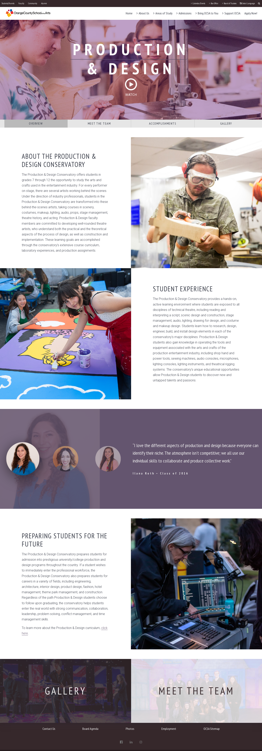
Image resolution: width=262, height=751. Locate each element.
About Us (142, 13)
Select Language (247, 3)
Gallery (226, 123)
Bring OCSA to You (207, 13)
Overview (36, 123)
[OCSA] (28, 13)
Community (32, 3)
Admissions (184, 13)
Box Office (213, 3)
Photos (130, 729)
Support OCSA (231, 13)
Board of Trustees (229, 3)
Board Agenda (90, 729)
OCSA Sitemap (212, 729)
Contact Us (49, 729)
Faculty (21, 3)
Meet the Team (99, 123)
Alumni (44, 3)
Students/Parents (8, 3)
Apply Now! (250, 13)
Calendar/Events (198, 3)
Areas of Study (162, 13)
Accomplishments (162, 123)
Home (129, 13)
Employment (168, 729)
